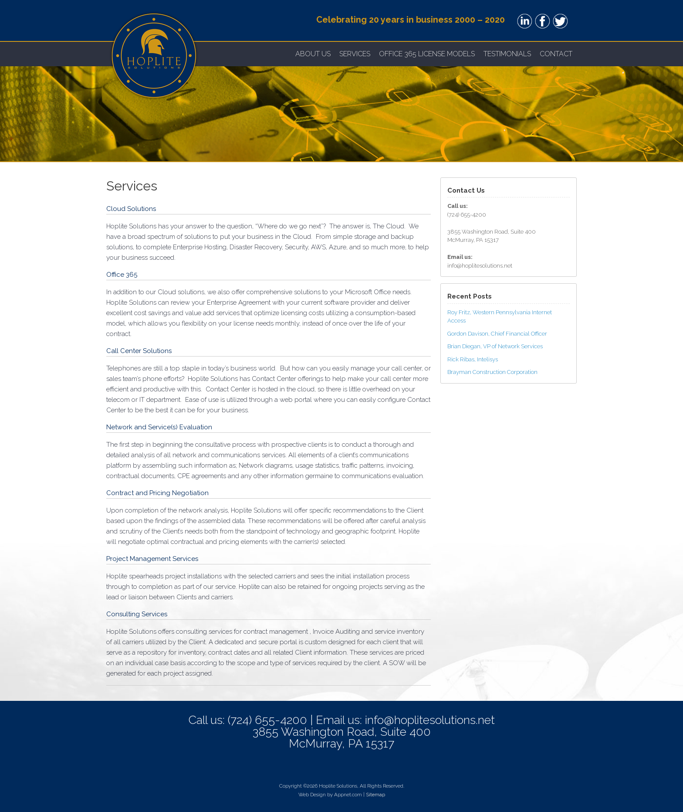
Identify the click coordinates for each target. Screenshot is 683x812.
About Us (313, 54)
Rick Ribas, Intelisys (472, 359)
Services (354, 54)
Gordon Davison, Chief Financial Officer (497, 333)
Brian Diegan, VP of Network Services (495, 346)
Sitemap (375, 795)
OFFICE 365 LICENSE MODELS (427, 54)
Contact (556, 54)
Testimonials (507, 54)
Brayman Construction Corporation (492, 372)
